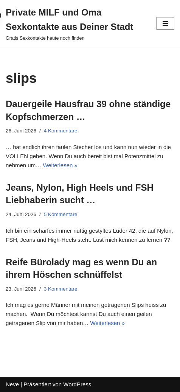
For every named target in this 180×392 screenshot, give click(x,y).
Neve (12, 384)
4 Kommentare (61, 131)
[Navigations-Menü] (165, 23)
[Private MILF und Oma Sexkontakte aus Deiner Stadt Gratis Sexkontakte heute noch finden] (75, 23)
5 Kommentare (61, 214)
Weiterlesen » (60, 165)
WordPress (77, 384)
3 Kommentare (61, 289)
